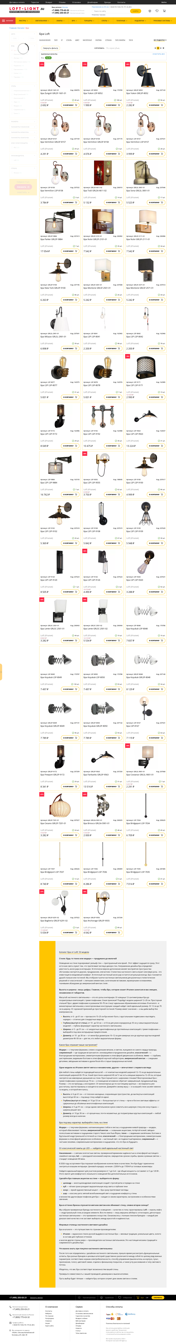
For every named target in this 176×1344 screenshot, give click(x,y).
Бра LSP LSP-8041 (92, 336)
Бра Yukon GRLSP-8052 (137, 93)
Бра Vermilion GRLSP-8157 (53, 142)
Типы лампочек (81, 1333)
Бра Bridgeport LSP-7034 (138, 823)
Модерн (18, 106)
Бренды (107, 2)
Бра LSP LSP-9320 (134, 580)
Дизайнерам (92, 2)
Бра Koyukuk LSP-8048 (137, 628)
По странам (49, 1316)
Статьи (78, 1331)
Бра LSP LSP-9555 (92, 482)
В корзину (70, 105)
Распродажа (49, 1318)
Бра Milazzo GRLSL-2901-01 (53, 336)
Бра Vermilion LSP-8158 (52, 190)
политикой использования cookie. (119, 1334)
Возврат (49, 2)
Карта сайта (49, 1326)
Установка (76, 2)
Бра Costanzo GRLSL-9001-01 (140, 774)
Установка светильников (84, 1313)
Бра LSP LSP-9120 (49, 580)
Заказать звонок (36, 1298)
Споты (18, 73)
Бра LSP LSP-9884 (49, 482)
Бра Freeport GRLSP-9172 (52, 774)
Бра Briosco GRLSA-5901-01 (97, 823)
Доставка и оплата (16, 2)
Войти (164, 2)
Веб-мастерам (81, 1321)
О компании (51, 1306)
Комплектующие (21, 54)
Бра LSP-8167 (132, 726)
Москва (65, 7)
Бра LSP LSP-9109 (134, 531)
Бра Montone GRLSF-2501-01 (97, 288)
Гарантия (35, 2)
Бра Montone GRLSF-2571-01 (140, 288)
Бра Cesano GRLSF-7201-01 (53, 823)
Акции (47, 1323)
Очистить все (159, 54)
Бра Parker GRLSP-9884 (52, 239)
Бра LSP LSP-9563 (134, 434)
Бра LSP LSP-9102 (49, 531)
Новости (79, 1328)
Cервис (79, 1306)
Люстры (18, 58)
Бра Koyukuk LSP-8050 (94, 677)
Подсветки (19, 66)
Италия (18, 173)
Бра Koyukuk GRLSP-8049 (52, 726)
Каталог (7, 20)
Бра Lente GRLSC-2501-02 (96, 628)
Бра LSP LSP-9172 (49, 434)
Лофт (17, 102)
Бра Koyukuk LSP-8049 (51, 677)
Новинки (48, 1321)
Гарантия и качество (83, 1316)
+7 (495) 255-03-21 (68, 13)
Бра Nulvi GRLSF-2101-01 (95, 239)
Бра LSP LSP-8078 (92, 385)
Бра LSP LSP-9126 (92, 580)
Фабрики (48, 1313)
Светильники (20, 69)
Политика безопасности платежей (118, 1323)
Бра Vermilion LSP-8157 (137, 142)
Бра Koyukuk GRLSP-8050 (95, 726)
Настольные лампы (22, 62)
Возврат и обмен (81, 1318)
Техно (17, 113)
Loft (16, 160)
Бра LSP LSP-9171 (134, 385)
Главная (12, 28)
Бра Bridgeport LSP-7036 (95, 872)
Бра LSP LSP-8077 (49, 385)
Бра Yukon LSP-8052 (93, 93)
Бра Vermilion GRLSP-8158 (96, 142)
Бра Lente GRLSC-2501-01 (53, 628)
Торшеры (19, 77)
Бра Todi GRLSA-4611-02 (95, 190)
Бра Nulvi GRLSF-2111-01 (138, 239)
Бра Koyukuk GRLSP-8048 (138, 677)
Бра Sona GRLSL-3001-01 (138, 190)
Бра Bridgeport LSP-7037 (52, 872)
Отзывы (62, 2)
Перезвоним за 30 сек (100, 7)
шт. (140, 1297)
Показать (23, 187)
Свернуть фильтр (50, 48)
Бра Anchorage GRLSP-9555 (97, 920)
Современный (19, 110)
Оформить (158, 1297)
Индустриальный (21, 94)
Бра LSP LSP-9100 (134, 482)
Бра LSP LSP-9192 (92, 434)
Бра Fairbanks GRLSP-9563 (96, 774)
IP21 (16, 147)
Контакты (121, 2)
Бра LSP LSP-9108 (92, 531)
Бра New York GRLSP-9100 (53, 288)
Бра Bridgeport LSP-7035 (138, 872)
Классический (19, 98)
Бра (48, 58)
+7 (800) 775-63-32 (68, 10)
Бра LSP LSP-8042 (134, 336)
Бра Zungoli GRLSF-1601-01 (53, 93)
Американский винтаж (22, 91)
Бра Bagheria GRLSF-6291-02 (54, 920)
